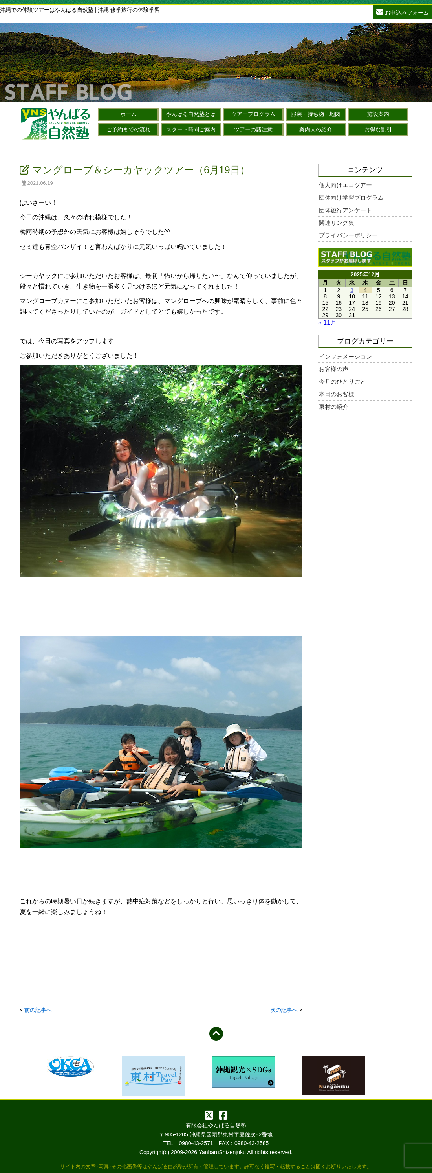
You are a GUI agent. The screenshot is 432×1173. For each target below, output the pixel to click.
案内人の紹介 (315, 129)
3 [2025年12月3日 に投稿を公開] (351, 290)
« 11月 (327, 322)
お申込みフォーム (402, 11)
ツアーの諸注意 (253, 129)
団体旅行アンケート (345, 210)
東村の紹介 (333, 406)
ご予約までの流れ (128, 129)
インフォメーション (345, 356)
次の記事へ (284, 1010)
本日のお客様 (336, 394)
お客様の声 (333, 369)
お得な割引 (378, 129)
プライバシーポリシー (348, 235)
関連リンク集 (336, 222)
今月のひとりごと (342, 381)
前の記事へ (38, 1010)
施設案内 (378, 114)
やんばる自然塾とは (191, 114)
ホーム (128, 114)
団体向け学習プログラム (351, 197)
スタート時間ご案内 (191, 129)
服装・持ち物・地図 (315, 114)
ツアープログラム (253, 114)
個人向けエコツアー (345, 185)
